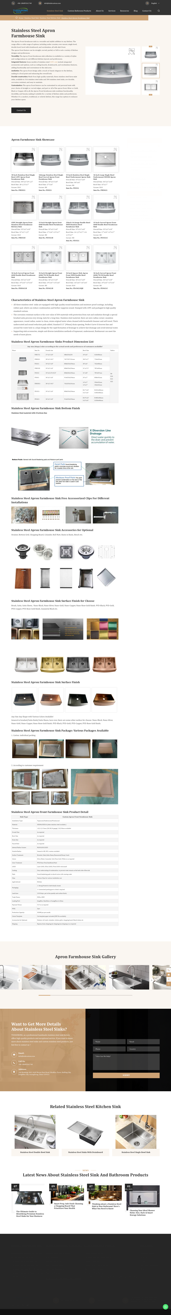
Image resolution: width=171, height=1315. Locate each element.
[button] (150, 95)
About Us (100, 11)
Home (21, 18)
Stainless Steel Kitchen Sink (50, 18)
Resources (124, 11)
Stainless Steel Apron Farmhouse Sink (75, 18)
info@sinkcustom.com (52, 3)
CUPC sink (53, 62)
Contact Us (146, 11)
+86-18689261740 (24, 3)
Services (111, 11)
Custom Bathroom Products (79, 11)
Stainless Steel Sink (55, 11)
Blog (136, 11)
